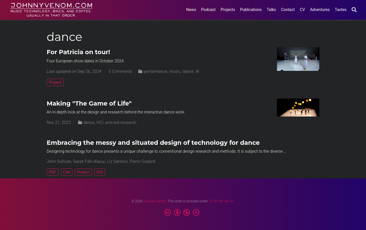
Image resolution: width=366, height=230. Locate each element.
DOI (99, 172)
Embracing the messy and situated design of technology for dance (153, 142)
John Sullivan (59, 161)
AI (197, 71)
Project (55, 82)
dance (188, 71)
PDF (52, 172)
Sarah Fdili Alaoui (89, 161)
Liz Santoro (117, 161)
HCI (99, 122)
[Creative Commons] (183, 212)
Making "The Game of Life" (89, 103)
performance (155, 71)
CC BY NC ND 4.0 (221, 201)
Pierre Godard (142, 161)
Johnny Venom (154, 201)
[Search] (354, 10)
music (175, 71)
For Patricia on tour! (78, 52)
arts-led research (120, 122)
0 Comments (120, 71)
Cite (66, 172)
